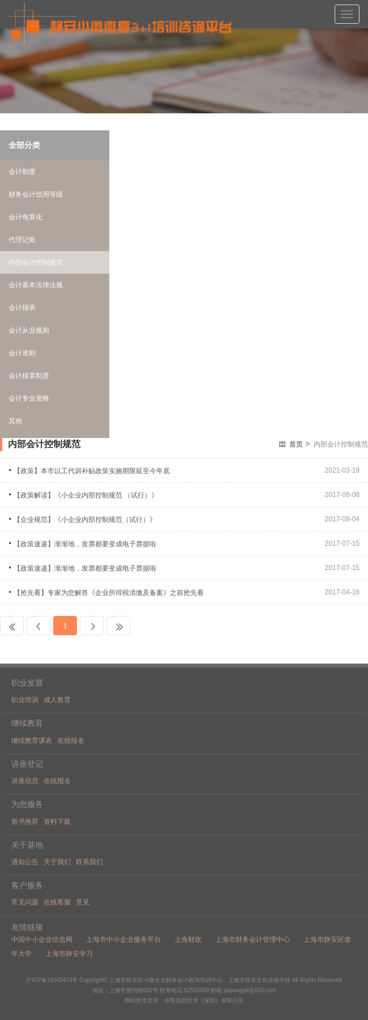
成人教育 (57, 700)
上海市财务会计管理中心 (252, 940)
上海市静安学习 (69, 954)
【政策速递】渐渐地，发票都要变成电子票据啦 (85, 544)
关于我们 (57, 862)
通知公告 (24, 862)
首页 (296, 444)
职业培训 (24, 700)
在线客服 (57, 902)
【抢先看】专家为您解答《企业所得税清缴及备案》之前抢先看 (109, 593)
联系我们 (89, 862)
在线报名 (70, 741)
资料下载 (57, 822)
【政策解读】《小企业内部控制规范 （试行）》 (86, 495)
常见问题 (24, 902)
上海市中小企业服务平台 (123, 940)
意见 (82, 902)
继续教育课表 (31, 741)
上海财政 (188, 940)
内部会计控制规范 (341, 444)
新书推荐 (24, 822)
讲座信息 (24, 781)
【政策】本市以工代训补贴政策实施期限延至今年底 (92, 471)
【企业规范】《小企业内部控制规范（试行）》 (85, 520)
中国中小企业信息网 (41, 940)
